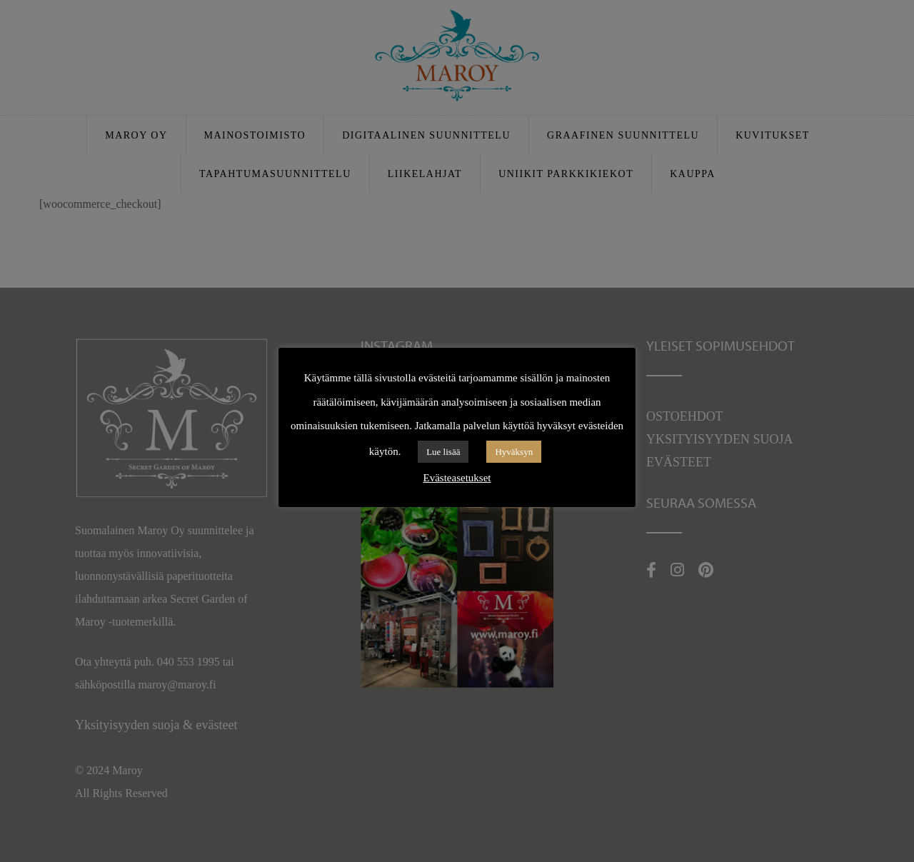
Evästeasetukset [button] (457, 477)
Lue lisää (443, 451)
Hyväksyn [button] (514, 451)
